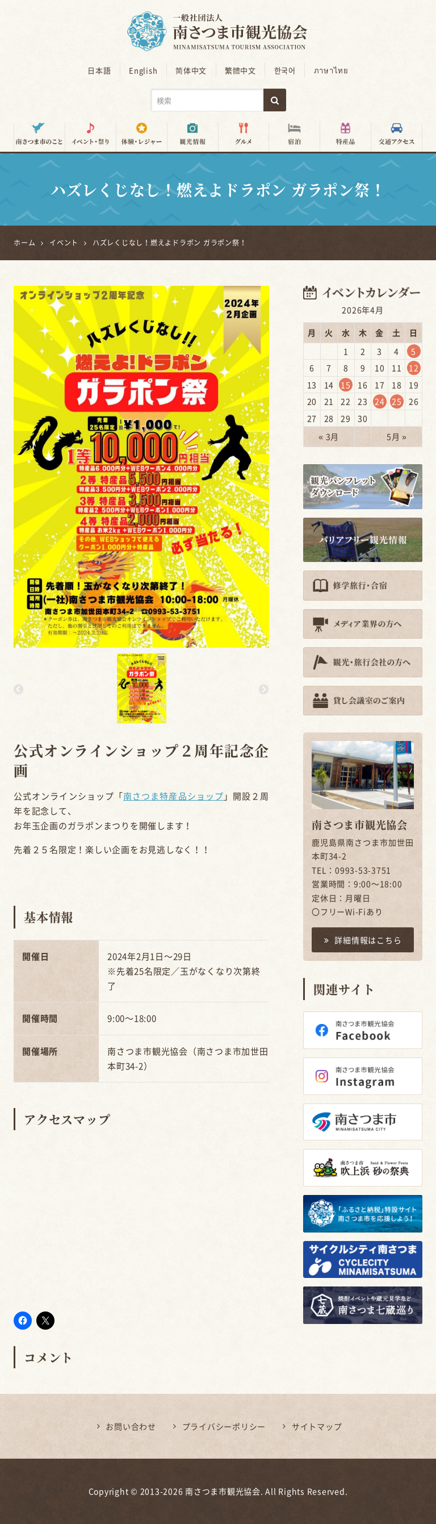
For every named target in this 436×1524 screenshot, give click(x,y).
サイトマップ (317, 1426)
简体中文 (191, 70)
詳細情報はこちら (363, 939)
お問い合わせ (131, 1426)
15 (346, 384)
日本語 (100, 70)
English (143, 70)
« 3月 (328, 436)
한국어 (284, 70)
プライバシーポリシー (224, 1426)
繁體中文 (240, 70)
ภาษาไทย (330, 70)
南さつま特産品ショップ (173, 796)
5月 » (397, 436)
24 (380, 401)
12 (414, 367)
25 (397, 401)
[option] (141, 466)
